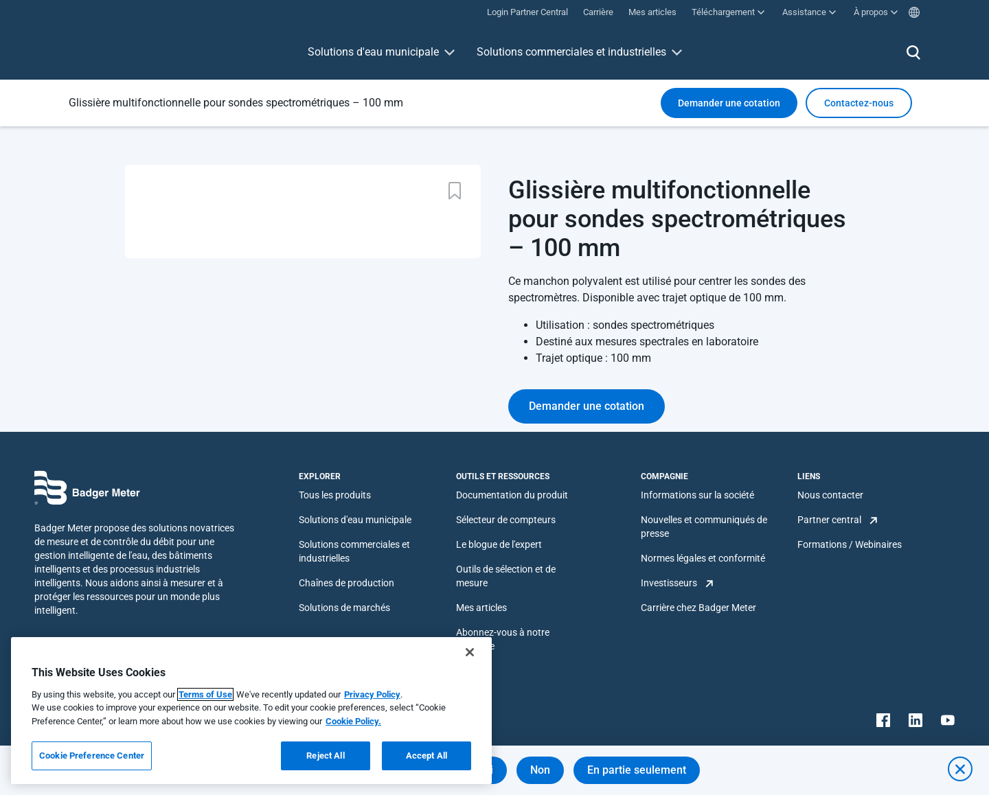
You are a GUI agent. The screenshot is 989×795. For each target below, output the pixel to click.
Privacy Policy (372, 694)
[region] (251, 710)
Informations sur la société (697, 494)
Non (540, 769)
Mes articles (481, 607)
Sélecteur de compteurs (506, 519)
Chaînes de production (346, 582)
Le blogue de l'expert (499, 544)
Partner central (829, 519)
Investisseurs (669, 582)
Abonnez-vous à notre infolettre (502, 639)
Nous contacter (830, 494)
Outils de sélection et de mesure (506, 576)
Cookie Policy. (353, 721)
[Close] (470, 652)
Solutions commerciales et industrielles (571, 51)
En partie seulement (636, 769)
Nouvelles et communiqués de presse (704, 526)
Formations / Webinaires (849, 544)
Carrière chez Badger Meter (698, 607)
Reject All (325, 755)
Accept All (426, 755)
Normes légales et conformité (703, 558)
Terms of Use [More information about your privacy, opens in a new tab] (205, 694)
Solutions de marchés (344, 607)
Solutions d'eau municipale (373, 51)
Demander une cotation (729, 102)
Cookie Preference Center (91, 755)
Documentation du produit (512, 494)
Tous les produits (335, 494)
